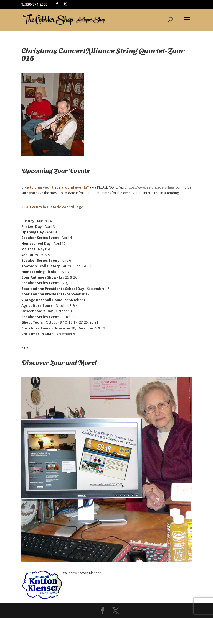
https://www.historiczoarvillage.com (154, 187)
